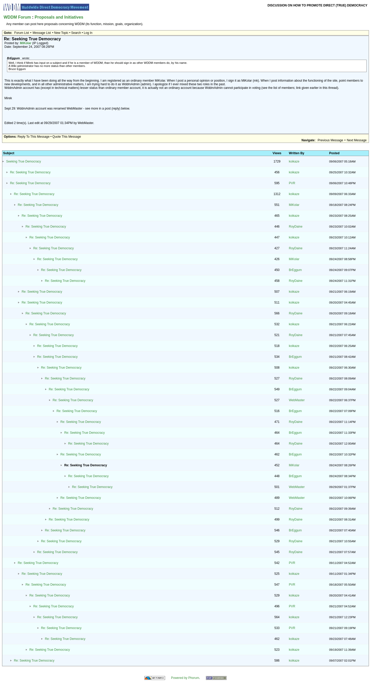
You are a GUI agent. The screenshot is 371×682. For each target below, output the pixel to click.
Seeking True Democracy (23, 161)
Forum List (21, 33)
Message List (42, 33)
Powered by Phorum (185, 678)
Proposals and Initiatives (59, 17)
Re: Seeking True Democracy (30, 172)
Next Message (357, 140)
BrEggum (295, 270)
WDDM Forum (17, 17)
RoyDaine (296, 226)
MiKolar (25, 43)
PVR (292, 183)
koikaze (294, 161)
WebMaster (297, 400)
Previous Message (330, 140)
